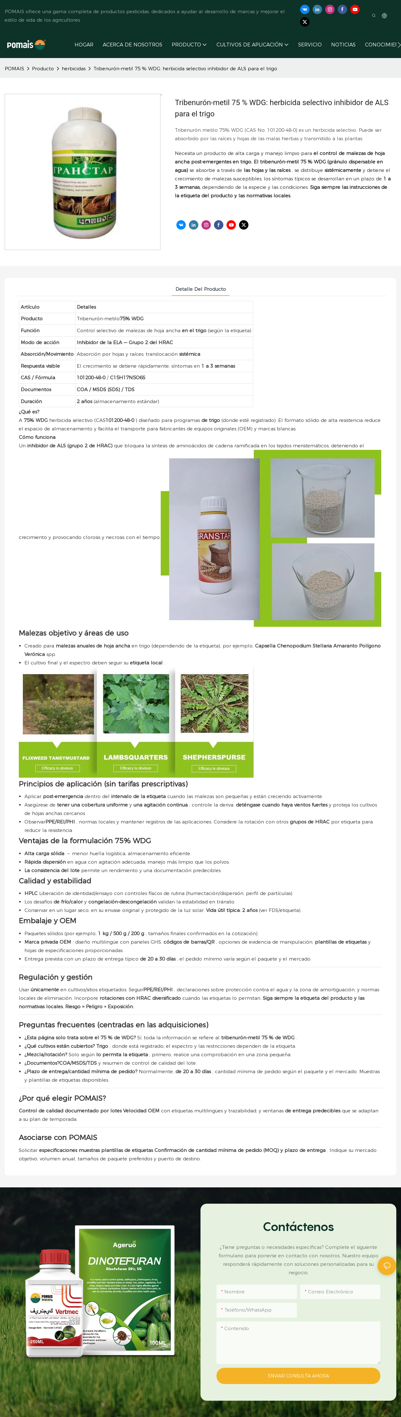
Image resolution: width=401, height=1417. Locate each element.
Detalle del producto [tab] (200, 289)
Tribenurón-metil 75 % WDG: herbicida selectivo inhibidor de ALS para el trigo (185, 69)
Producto (43, 69)
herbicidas (74, 69)
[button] (399, 45)
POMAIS (14, 69)
